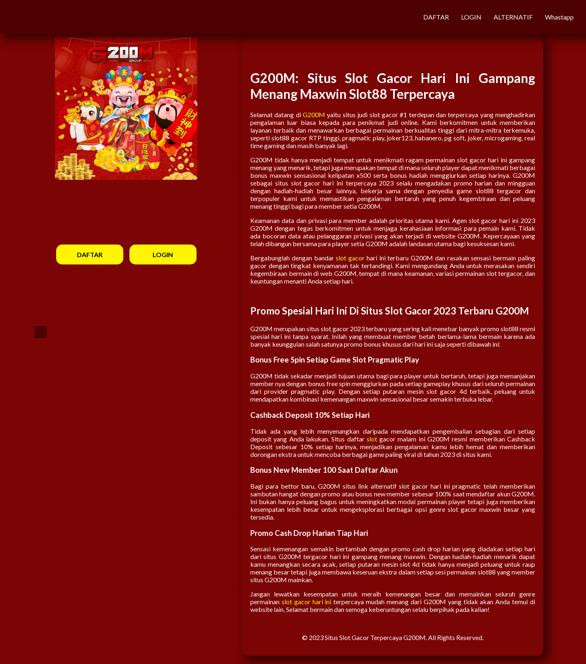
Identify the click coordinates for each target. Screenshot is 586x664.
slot (372, 439)
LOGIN (471, 17)
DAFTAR (436, 17)
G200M (314, 114)
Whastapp (559, 17)
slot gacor (350, 258)
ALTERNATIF (513, 17)
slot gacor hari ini (307, 601)
